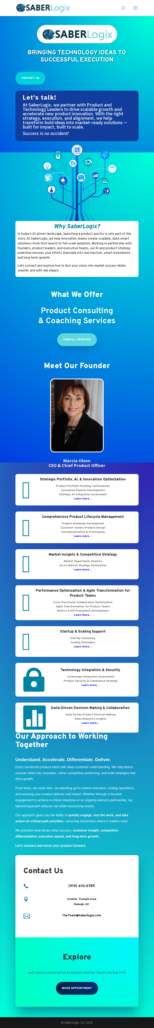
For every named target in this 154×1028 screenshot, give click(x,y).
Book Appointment (77, 988)
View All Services (77, 339)
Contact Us (30, 78)
